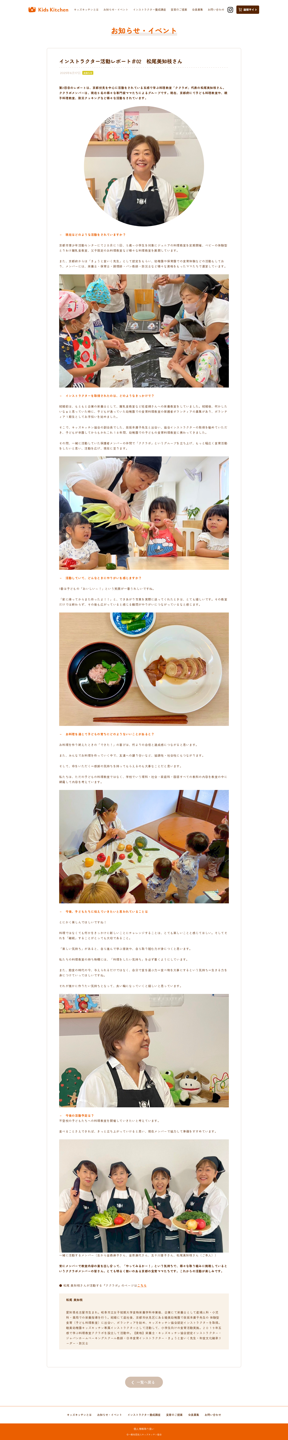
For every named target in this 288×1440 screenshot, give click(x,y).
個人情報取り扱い (144, 1429)
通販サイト (248, 9)
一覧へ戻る (146, 1382)
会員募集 (197, 9)
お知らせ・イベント (115, 9)
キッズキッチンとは (86, 9)
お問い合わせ (216, 9)
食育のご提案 (179, 9)
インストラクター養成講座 (149, 9)
